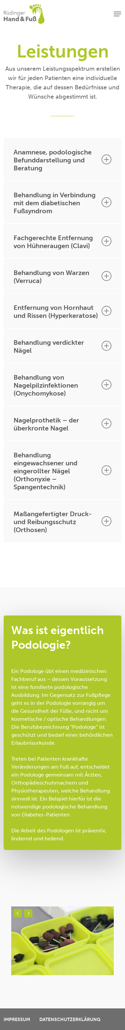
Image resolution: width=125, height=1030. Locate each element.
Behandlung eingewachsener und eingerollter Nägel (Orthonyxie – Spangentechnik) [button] (62, 471)
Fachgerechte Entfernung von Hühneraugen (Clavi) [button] (62, 242)
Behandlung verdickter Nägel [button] (62, 346)
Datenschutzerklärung (70, 1019)
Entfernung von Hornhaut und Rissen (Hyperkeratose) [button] (62, 312)
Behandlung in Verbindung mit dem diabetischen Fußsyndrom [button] (62, 203)
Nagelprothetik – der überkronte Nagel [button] (62, 424)
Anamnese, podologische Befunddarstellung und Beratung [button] (62, 160)
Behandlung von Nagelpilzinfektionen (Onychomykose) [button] (62, 385)
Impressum (17, 1019)
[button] (117, 14)
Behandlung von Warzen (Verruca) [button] (62, 277)
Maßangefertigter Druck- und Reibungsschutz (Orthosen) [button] (62, 522)
